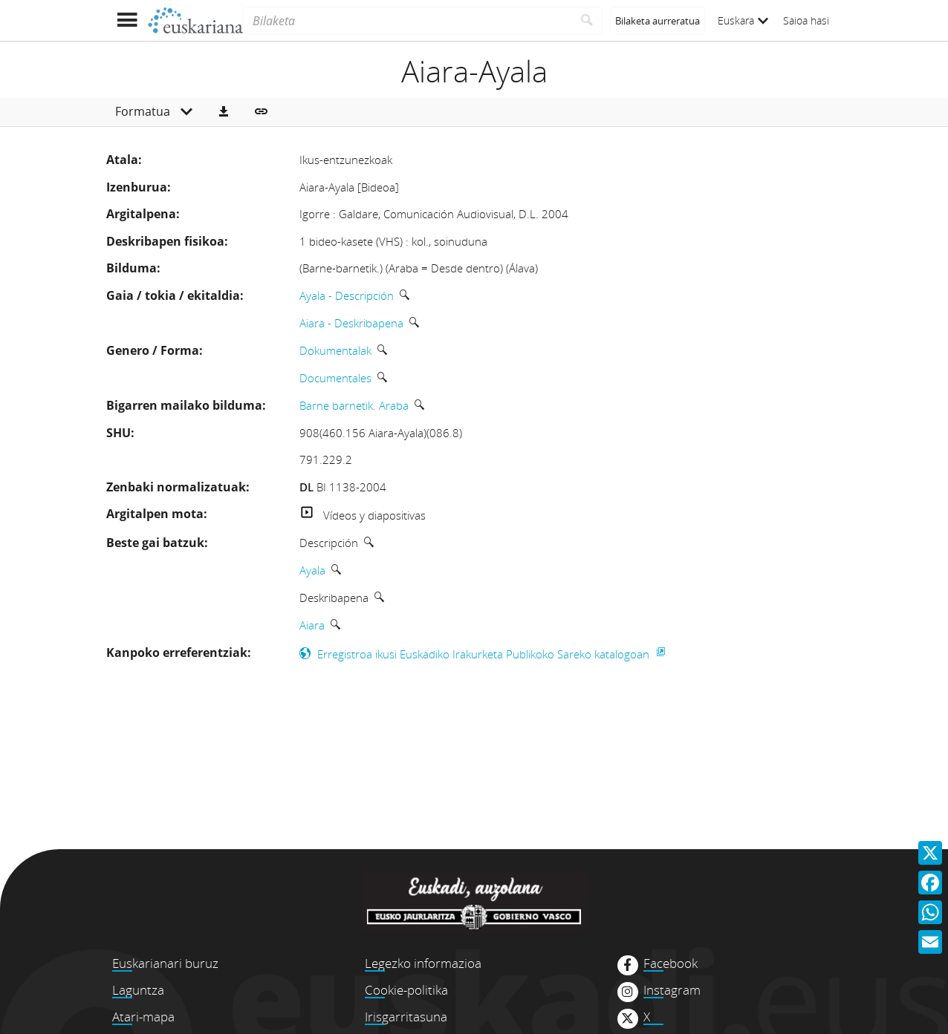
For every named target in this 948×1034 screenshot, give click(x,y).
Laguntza (138, 989)
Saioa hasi (806, 20)
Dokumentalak (335, 350)
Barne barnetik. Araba (354, 405)
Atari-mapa (143, 1016)
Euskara (743, 20)
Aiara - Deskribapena (351, 322)
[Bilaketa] (407, 21)
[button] (223, 112)
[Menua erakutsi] (126, 20)
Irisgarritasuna (406, 1016)
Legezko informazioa (423, 963)
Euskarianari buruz (165, 963)
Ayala (312, 570)
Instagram (672, 990)
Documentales (335, 377)
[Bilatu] (587, 21)
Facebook (670, 963)
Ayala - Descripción (346, 295)
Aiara (312, 625)
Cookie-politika (406, 989)
